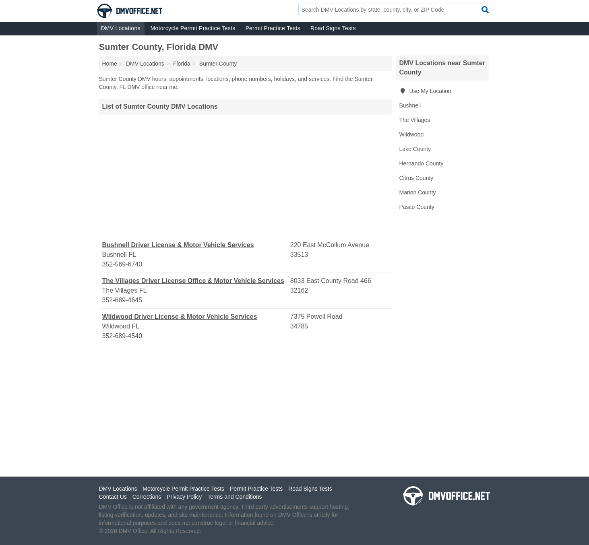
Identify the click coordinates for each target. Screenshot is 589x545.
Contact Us (113, 496)
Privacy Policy (184, 496)
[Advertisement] (245, 177)
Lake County (415, 149)
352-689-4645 (122, 300)
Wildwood (411, 134)
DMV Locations (121, 28)
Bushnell (410, 105)
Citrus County (416, 178)
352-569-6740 (122, 264)
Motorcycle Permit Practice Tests (193, 28)
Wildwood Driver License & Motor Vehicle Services (179, 316)
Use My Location (425, 91)
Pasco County (416, 207)
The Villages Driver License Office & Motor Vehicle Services (193, 280)
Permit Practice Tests (272, 28)
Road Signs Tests (333, 28)
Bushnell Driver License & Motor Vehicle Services (178, 245)
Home (109, 63)
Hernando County (421, 163)
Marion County (417, 192)
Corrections (146, 496)
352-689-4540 (122, 335)
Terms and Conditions (234, 496)
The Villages (414, 120)
